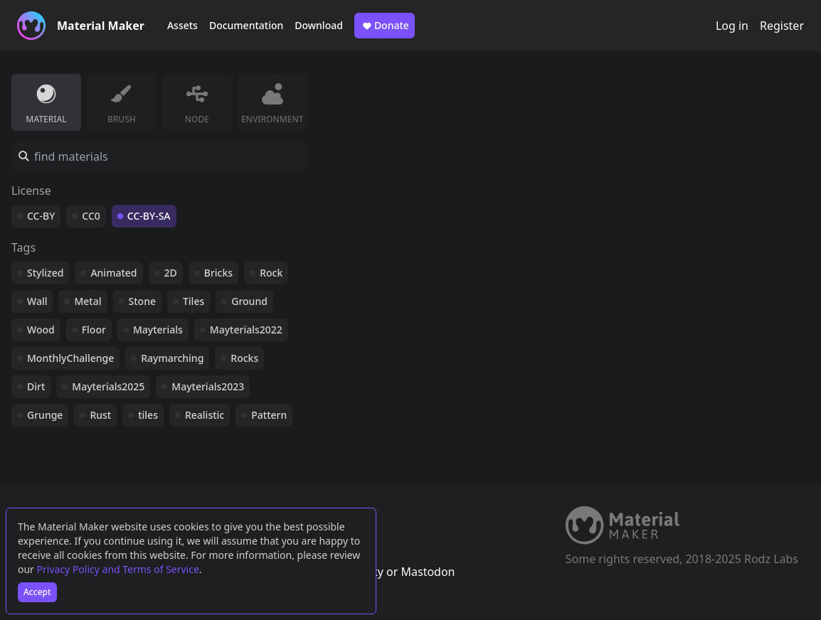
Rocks (244, 358)
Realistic (204, 415)
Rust (100, 415)
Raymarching (172, 358)
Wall (37, 301)
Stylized (45, 272)
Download (319, 25)
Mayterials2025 (108, 386)
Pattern (269, 415)
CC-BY (41, 216)
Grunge (45, 415)
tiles (148, 415)
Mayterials (158, 329)
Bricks (218, 272)
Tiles (193, 301)
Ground (249, 301)
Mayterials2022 (246, 329)
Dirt (36, 386)
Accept (37, 592)
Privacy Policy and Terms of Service (118, 569)
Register (782, 25)
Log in (732, 25)
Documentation (246, 25)
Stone (142, 301)
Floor (94, 329)
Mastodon (428, 571)
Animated (113, 272)
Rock (271, 272)
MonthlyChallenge (70, 358)
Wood (41, 329)
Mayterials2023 (207, 386)
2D (170, 272)
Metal (87, 301)
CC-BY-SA (149, 216)
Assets (182, 25)
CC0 (91, 216)
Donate (384, 25)
